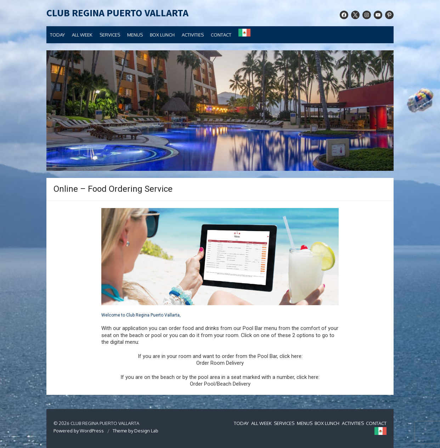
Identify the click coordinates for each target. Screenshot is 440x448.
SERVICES (110, 35)
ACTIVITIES (193, 35)
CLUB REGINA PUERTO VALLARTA (117, 13)
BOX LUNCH (162, 35)
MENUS (135, 35)
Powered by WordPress (78, 430)
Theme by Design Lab (135, 430)
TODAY (57, 35)
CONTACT (221, 35)
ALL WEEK (82, 35)
